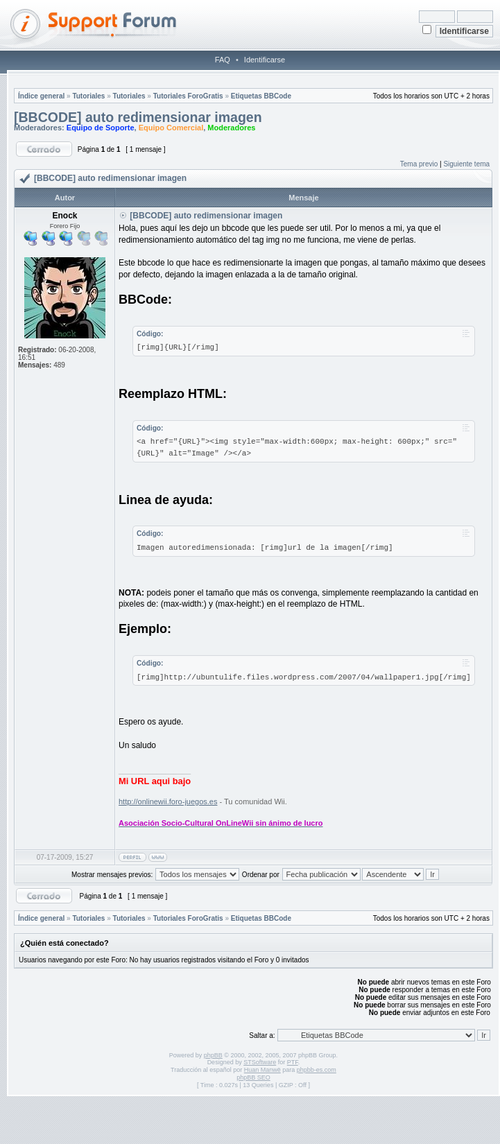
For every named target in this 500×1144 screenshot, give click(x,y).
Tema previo (419, 164)
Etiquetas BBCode (261, 96)
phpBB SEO (253, 1077)
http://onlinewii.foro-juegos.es (168, 801)
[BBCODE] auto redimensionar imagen (138, 117)
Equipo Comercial (171, 127)
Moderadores (231, 127)
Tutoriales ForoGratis (188, 96)
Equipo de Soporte (101, 127)
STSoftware (259, 1062)
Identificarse (264, 59)
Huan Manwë (262, 1069)
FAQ (222, 59)
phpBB (213, 1055)
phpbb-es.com (316, 1069)
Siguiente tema (466, 164)
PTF (292, 1062)
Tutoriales (88, 96)
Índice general (41, 96)
